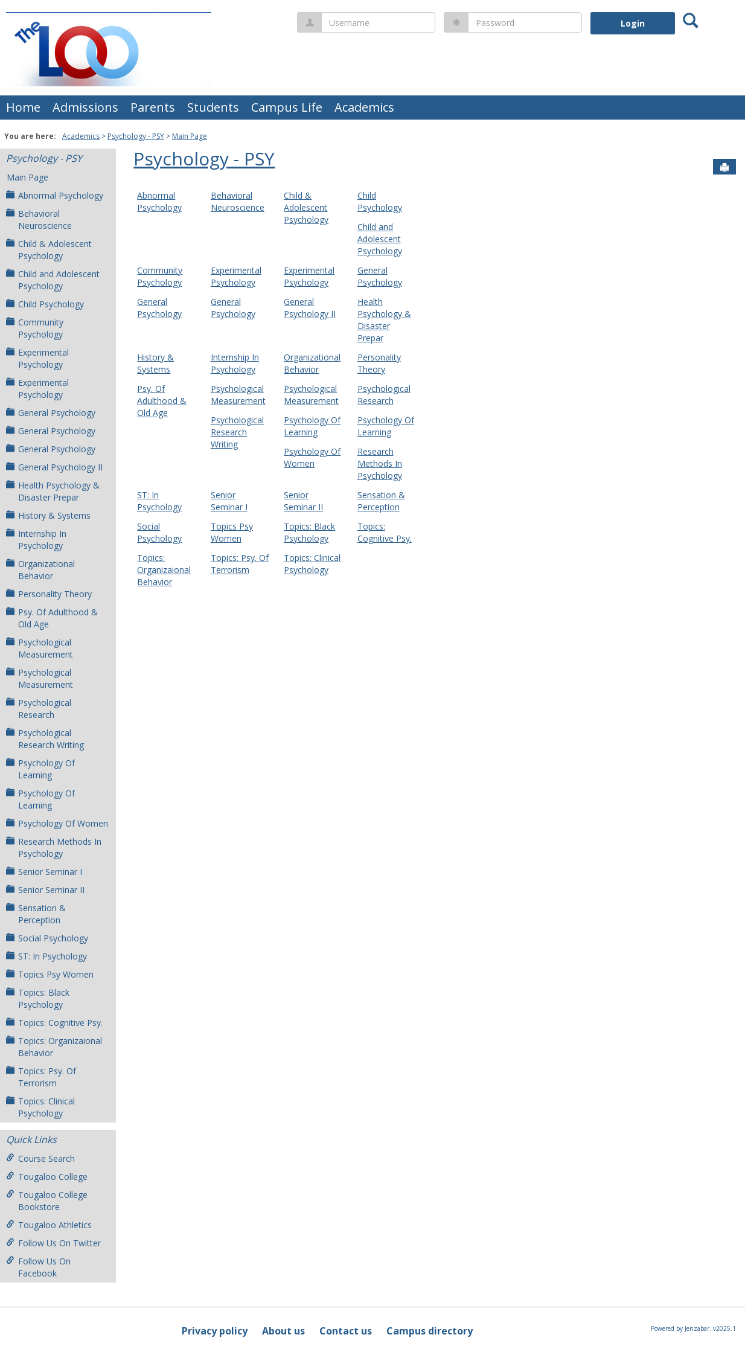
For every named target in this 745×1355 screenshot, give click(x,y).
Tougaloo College (47, 1176)
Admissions (85, 107)
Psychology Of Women (57, 823)
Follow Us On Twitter (53, 1243)
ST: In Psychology (46, 956)
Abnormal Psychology (54, 195)
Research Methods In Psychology (53, 847)
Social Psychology (47, 938)
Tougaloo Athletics (49, 1225)
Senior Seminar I (44, 871)
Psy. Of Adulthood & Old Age (52, 618)
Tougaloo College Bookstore (47, 1200)
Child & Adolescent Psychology (49, 249)
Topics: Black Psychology (37, 998)
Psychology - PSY (135, 136)
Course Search (40, 1158)
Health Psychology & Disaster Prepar (53, 491)
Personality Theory (49, 594)
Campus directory (429, 1330)
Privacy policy (215, 1330)
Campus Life (286, 107)
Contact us (345, 1330)
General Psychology (50, 412)
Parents (152, 107)
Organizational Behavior (40, 569)
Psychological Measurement (39, 648)
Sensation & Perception (36, 914)
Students (213, 107)
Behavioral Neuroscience (39, 219)
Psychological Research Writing (45, 739)
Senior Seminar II (45, 889)
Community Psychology (34, 328)
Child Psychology (45, 304)
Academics (364, 107)
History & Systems (48, 515)
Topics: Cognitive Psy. (54, 1022)
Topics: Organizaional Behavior (54, 1047)
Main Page (189, 136)
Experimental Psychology (37, 358)
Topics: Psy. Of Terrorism (41, 1077)
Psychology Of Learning (40, 769)
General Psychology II (54, 467)
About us (283, 1330)
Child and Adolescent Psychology (53, 280)
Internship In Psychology (36, 539)
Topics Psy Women (50, 974)
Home (23, 107)
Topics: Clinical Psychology (40, 1107)
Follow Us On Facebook (38, 1267)
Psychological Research (38, 708)
